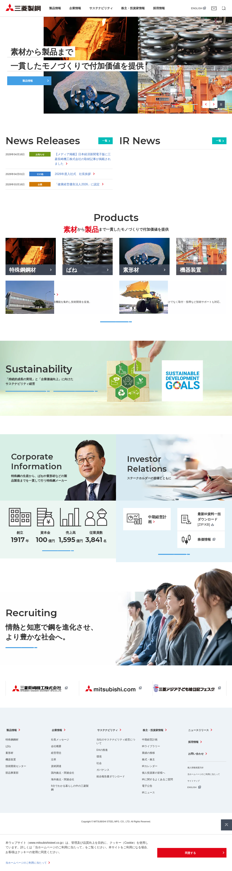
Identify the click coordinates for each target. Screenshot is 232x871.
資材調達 (56, 777)
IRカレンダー (149, 777)
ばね (8, 757)
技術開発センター (16, 777)
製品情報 (11, 743)
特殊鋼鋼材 (12, 750)
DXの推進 (102, 761)
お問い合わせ (214, 8)
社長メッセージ (60, 750)
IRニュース (148, 803)
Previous (206, 104)
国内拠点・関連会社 (62, 784)
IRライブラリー (151, 757)
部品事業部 (12, 784)
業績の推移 (148, 764)
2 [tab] (175, 104)
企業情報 (57, 743)
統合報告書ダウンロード (110, 787)
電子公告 (147, 797)
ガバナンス (102, 781)
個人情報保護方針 (197, 770)
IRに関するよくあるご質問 (157, 790)
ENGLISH (196, 8)
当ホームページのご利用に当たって (29, 862)
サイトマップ (195, 787)
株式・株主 (148, 770)
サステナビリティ (108, 743)
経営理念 (56, 764)
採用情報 (193, 751)
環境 (99, 767)
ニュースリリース (199, 743)
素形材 (9, 764)
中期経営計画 (149, 750)
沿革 (53, 770)
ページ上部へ (226, 824)
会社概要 (56, 757)
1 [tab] (166, 104)
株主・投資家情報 (154, 743)
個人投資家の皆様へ (153, 784)
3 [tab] (185, 104)
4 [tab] (194, 104)
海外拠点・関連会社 (62, 790)
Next (213, 104)
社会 (99, 774)
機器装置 (11, 770)
